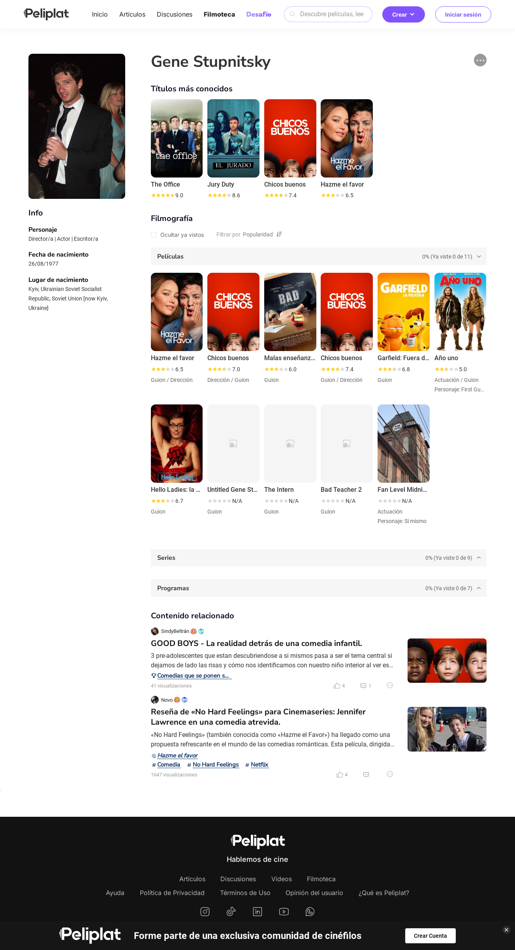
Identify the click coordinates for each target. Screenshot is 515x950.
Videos (281, 879)
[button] (480, 60)
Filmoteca (219, 14)
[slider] (163, 195)
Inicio (100, 14)
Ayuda (115, 893)
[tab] (319, 256)
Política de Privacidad (172, 893)
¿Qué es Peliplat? (384, 893)
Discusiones (174, 14)
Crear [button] (403, 14)
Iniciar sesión (463, 14)
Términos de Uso (245, 893)
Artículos (132, 14)
